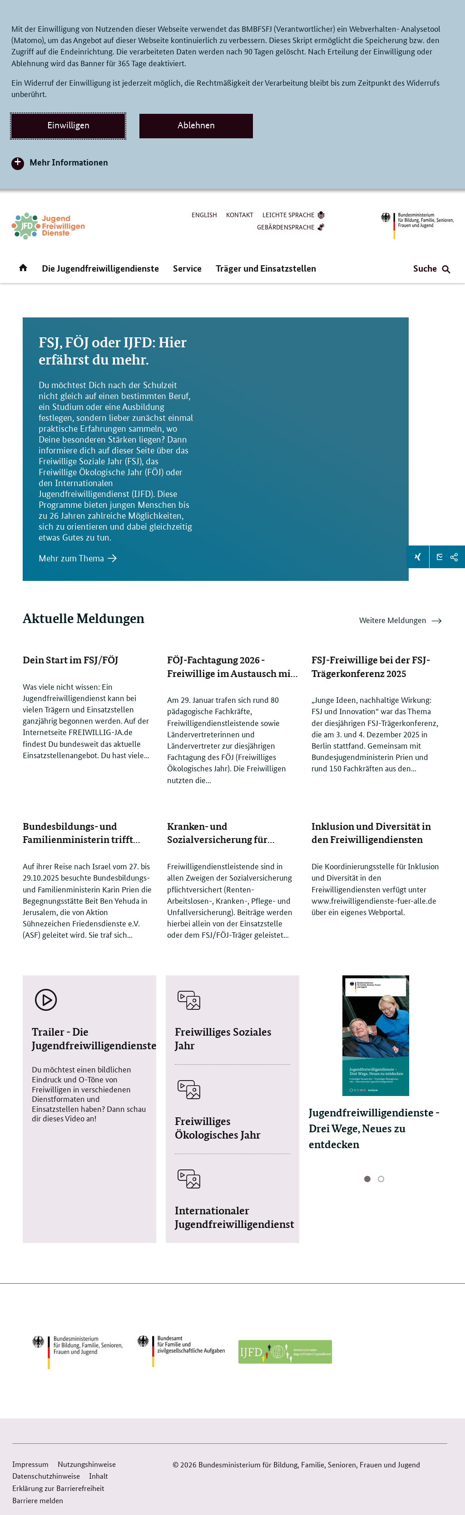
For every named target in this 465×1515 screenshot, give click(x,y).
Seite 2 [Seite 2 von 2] (381, 1180)
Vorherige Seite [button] (332, 1180)
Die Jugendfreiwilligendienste (100, 268)
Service (187, 268)
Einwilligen (68, 125)
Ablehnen (196, 125)
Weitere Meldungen (400, 622)
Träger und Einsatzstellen (266, 268)
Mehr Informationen (69, 162)
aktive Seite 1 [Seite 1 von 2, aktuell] (367, 1180)
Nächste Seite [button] (419, 1180)
